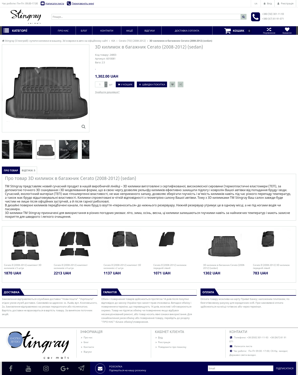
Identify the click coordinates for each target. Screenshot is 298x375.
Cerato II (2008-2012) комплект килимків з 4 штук (71, 267)
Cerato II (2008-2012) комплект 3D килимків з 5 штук (22, 267)
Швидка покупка (153, 84)
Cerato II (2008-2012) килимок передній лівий (169, 267)
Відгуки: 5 (28, 170)
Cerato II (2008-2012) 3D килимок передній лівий (271, 267)
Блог (84, 342)
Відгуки (86, 351)
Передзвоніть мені (83, 3)
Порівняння (269, 30)
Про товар (11, 170)
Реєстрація (162, 342)
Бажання (287, 30)
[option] (45, 149)
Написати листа (54, 3)
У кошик (126, 84)
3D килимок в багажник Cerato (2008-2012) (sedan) (224, 267)
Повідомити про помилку (170, 347)
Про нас (86, 337)
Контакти (87, 347)
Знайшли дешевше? (107, 92)
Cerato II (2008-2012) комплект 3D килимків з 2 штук (122, 267)
